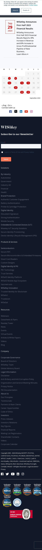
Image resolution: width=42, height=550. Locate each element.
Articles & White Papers (10, 337)
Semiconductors (7, 248)
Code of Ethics (7, 411)
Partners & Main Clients (11, 404)
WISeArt (4, 295)
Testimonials (6, 401)
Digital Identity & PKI (9, 266)
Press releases (7, 419)
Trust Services (7, 273)
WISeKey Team (7, 365)
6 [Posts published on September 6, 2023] (15, 78)
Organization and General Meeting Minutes (19, 383)
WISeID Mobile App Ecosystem (13, 281)
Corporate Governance (10, 357)
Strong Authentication (10, 217)
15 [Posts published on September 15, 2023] (28, 83)
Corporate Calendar (9, 444)
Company (5, 351)
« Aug (4, 105)
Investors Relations (9, 422)
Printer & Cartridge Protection (13, 206)
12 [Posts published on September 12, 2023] (9, 83)
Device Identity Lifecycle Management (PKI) (19, 235)
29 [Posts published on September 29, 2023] (28, 92)
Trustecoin (5, 299)
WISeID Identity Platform (11, 277)
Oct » (10, 105)
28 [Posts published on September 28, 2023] (22, 92)
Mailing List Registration (11, 433)
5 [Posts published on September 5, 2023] (9, 78)
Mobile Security (7, 221)
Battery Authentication (10, 203)
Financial (4, 188)
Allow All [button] (15, 10)
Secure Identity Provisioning (13, 232)
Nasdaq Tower (7, 323)
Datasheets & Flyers (9, 319)
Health (3, 192)
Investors (5, 415)
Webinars (5, 316)
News (3, 327)
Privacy (3, 469)
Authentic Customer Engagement (15, 199)
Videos (3, 341)
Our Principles (7, 397)
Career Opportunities (10, 408)
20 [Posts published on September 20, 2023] (16, 87)
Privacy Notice (7, 386)
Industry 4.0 (6, 185)
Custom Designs (8, 262)
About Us (5, 393)
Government (6, 181)
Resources (5, 309)
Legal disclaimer (32, 467)
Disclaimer (5, 375)
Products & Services (9, 242)
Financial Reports (8, 430)
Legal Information (8, 372)
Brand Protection (8, 196)
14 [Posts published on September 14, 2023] (22, 83)
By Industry (6, 174)
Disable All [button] (26, 10)
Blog (3, 345)
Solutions (5, 168)
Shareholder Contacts (10, 437)
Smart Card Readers (9, 259)
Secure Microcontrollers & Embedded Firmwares (21, 255)
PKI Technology (7, 270)
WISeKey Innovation (9, 288)
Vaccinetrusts (6, 284)
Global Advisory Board (10, 368)
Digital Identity (7, 210)
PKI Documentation (9, 390)
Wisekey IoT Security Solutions (14, 228)
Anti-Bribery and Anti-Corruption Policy (17, 379)
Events (3, 330)
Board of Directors (9, 361)
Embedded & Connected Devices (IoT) (16, 225)
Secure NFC (6, 252)
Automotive (6, 178)
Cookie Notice (33, 5)
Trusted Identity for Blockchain (14, 291)
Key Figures (6, 426)
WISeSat (4, 302)
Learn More (22, 54)
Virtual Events (7, 334)
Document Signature (9, 214)
